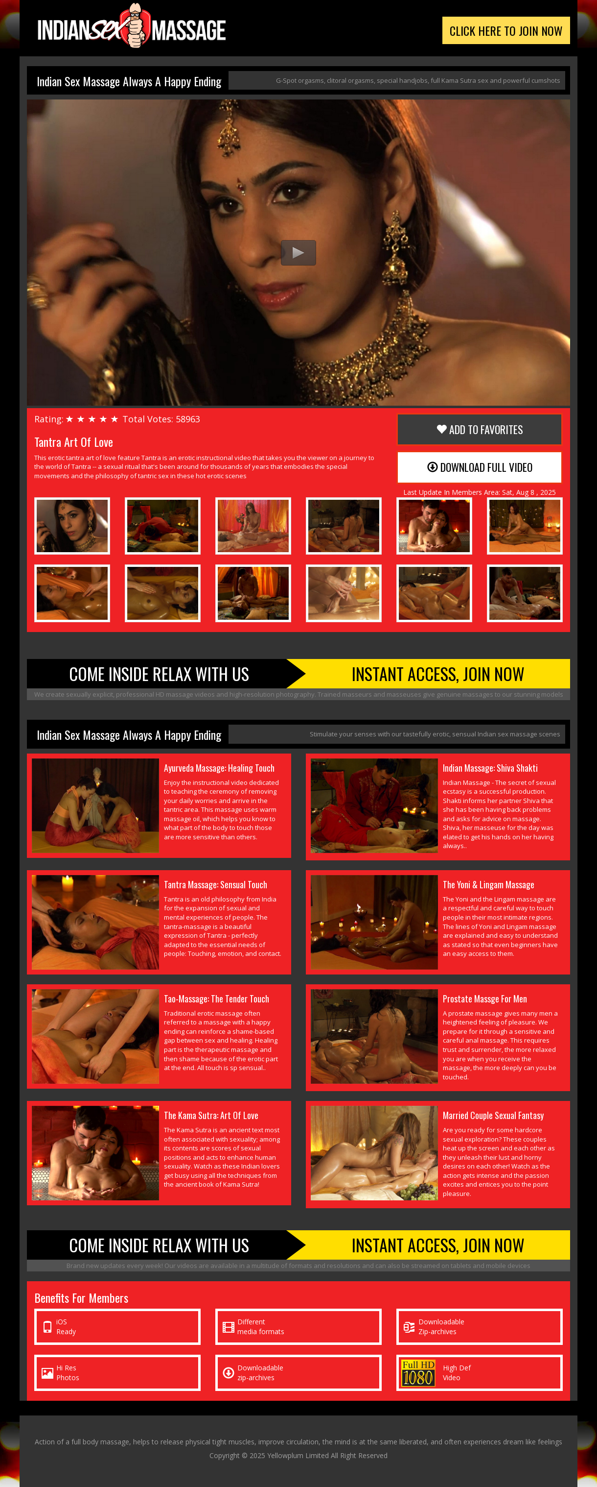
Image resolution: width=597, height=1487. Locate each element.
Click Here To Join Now (506, 30)
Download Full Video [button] (479, 467)
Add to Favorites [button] (479, 429)
